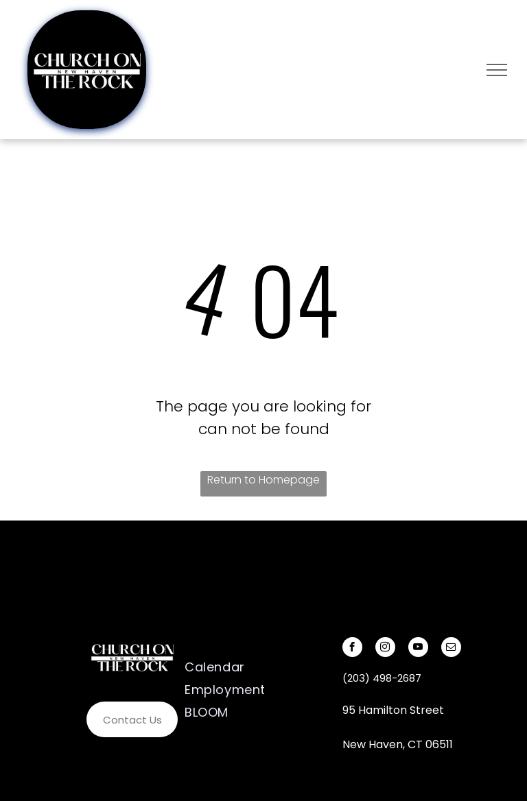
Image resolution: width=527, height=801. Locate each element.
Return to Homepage (263, 480)
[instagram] (385, 648)
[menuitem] (244, 667)
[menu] (497, 70)
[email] (451, 648)
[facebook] (352, 648)
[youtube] (418, 648)
